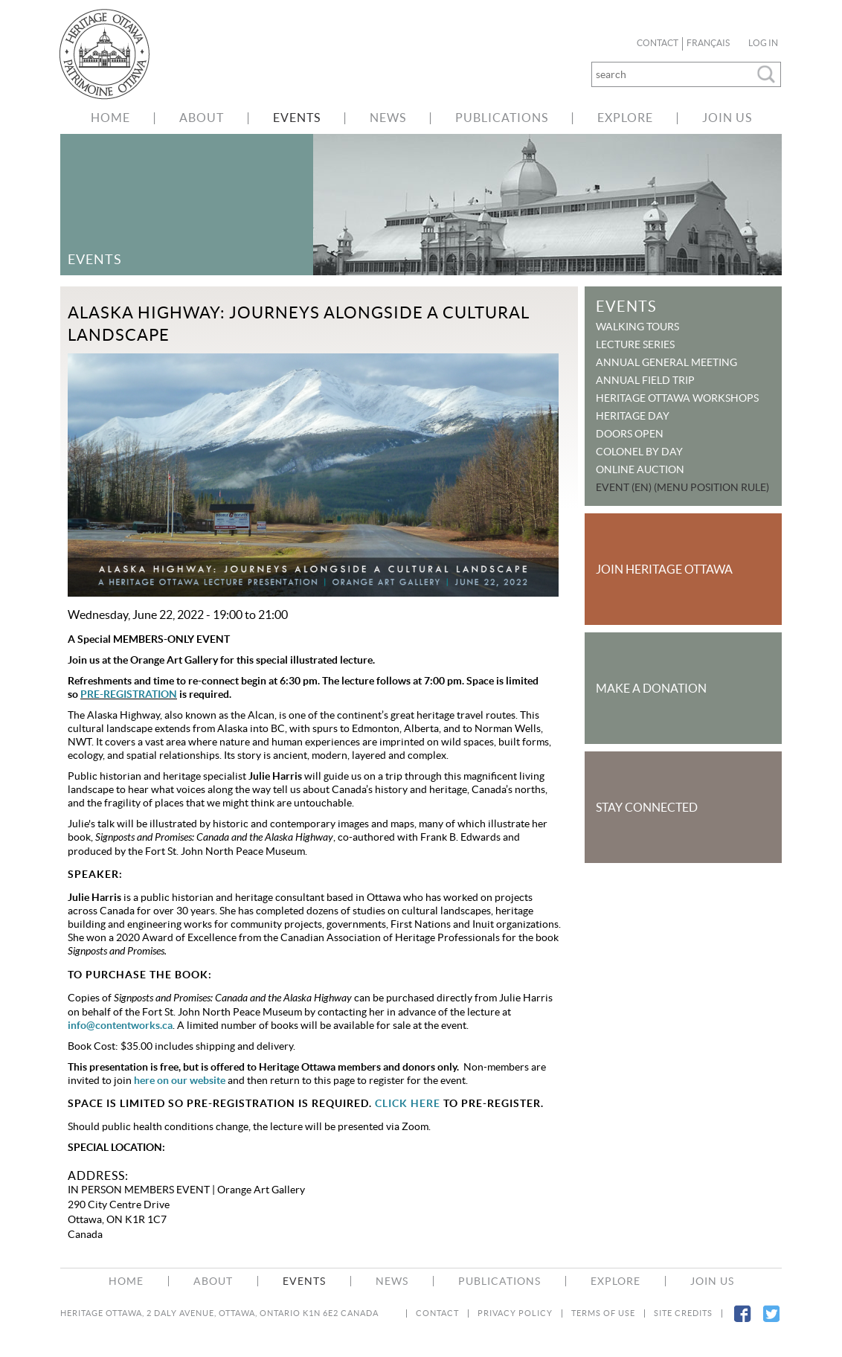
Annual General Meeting (666, 362)
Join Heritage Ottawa (664, 569)
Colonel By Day (639, 452)
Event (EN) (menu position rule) (682, 487)
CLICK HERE (407, 1103)
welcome (112, 54)
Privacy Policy (515, 1313)
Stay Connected (647, 807)
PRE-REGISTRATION (128, 694)
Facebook (742, 1322)
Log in (763, 43)
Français (708, 43)
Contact (657, 43)
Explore (625, 117)
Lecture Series (635, 344)
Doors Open (629, 434)
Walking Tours (637, 327)
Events (297, 117)
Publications (501, 117)
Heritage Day (632, 416)
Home (110, 117)
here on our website (179, 1080)
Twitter (771, 1322)
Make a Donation (651, 688)
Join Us (727, 117)
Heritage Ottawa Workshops (677, 398)
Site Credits (683, 1313)
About (201, 117)
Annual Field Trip (645, 380)
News (388, 117)
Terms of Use (603, 1313)
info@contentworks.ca (120, 1025)
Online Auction (640, 469)
